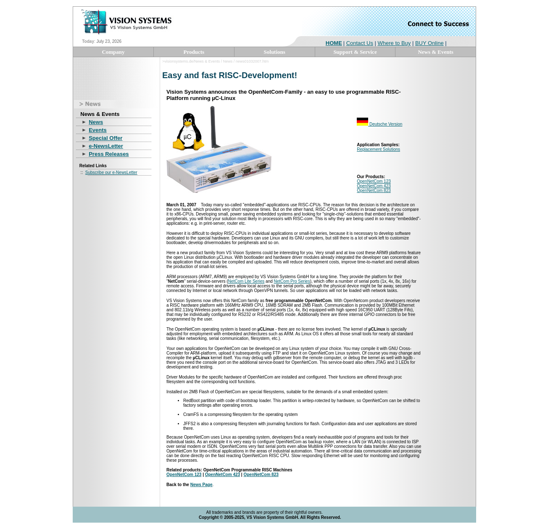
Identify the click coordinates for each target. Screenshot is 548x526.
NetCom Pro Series (292, 281)
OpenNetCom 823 (374, 190)
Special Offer (105, 138)
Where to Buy (394, 43)
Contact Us (359, 43)
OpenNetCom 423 (374, 186)
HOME (334, 43)
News (96, 122)
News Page (201, 484)
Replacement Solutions (378, 149)
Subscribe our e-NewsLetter (111, 172)
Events (98, 130)
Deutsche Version (379, 124)
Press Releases (109, 154)
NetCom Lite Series (246, 281)
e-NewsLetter (106, 146)
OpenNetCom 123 (374, 181)
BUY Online (429, 43)
